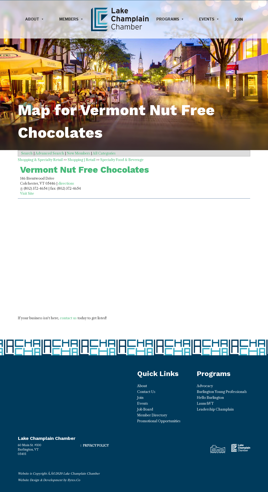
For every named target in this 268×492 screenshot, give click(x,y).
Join (238, 19)
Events (209, 19)
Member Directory (152, 415)
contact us (68, 318)
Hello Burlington (210, 397)
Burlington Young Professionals (222, 392)
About (34, 19)
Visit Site (27, 193)
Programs (170, 19)
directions (66, 183)
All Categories (104, 153)
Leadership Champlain (215, 409)
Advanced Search (49, 153)
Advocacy (205, 386)
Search (27, 153)
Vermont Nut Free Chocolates (84, 170)
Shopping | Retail (81, 160)
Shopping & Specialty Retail (40, 160)
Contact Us (146, 392)
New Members (78, 153)
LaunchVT (205, 403)
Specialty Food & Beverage (121, 160)
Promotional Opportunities (158, 421)
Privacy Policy (96, 445)
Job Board (145, 409)
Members (71, 19)
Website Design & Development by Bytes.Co (49, 480)
